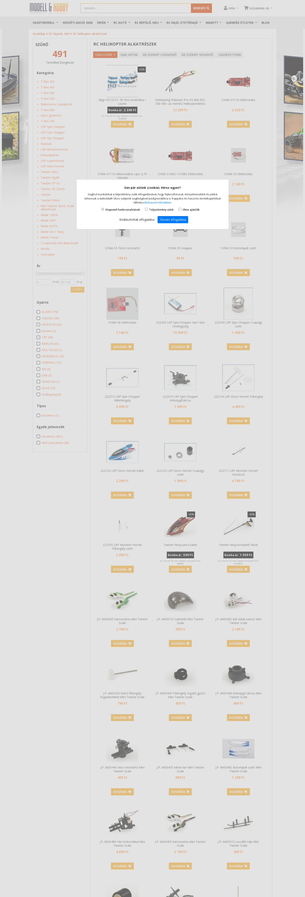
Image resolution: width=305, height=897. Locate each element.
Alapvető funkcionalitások (122, 209)
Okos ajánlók (190, 209)
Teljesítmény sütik (161, 209)
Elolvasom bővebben (158, 202)
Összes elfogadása (173, 220)
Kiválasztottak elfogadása (136, 220)
